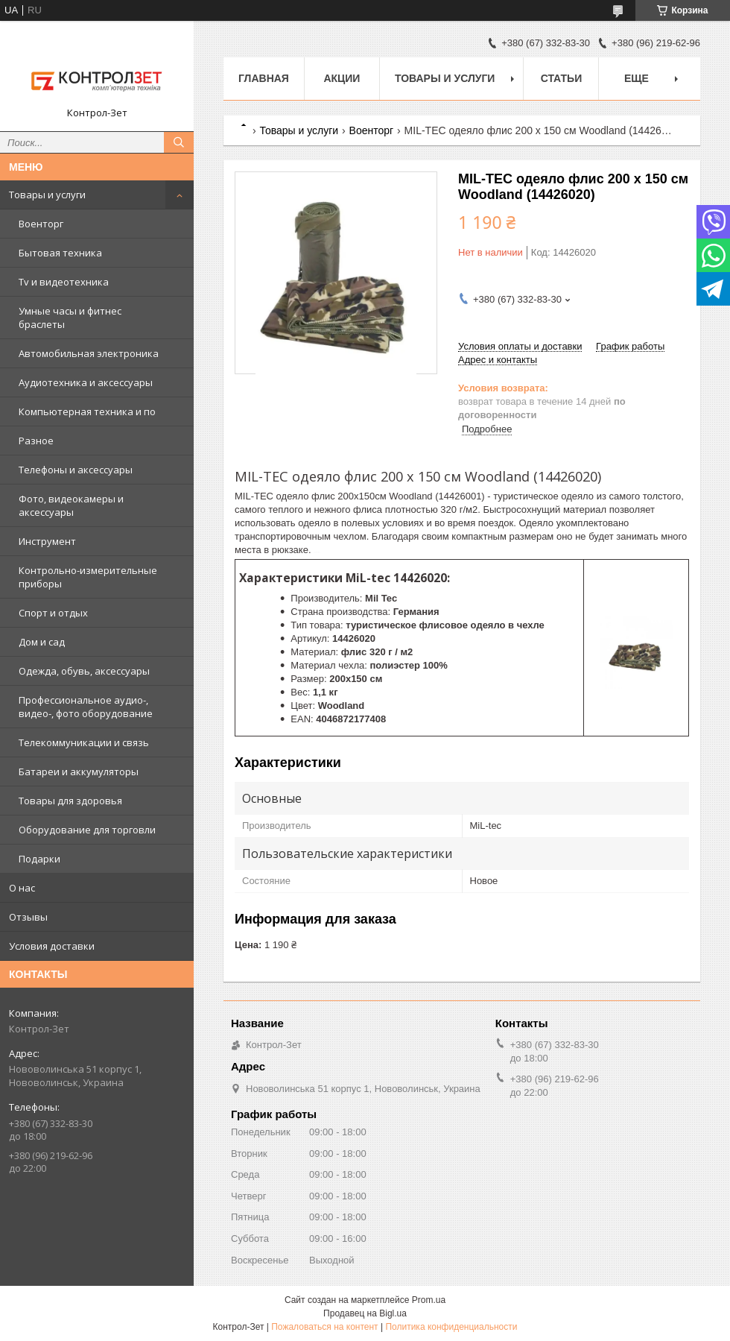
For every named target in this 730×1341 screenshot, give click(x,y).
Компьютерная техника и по (87, 411)
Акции (341, 78)
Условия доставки (52, 946)
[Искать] (179, 142)
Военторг (41, 223)
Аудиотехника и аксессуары (86, 382)
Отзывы (28, 917)
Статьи (562, 78)
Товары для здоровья (70, 800)
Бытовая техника (60, 252)
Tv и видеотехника (64, 281)
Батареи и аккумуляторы (79, 771)
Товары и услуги (47, 194)
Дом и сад (42, 642)
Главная (263, 78)
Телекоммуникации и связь (84, 742)
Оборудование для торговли (87, 829)
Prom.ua (428, 1300)
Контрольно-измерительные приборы (88, 577)
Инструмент (47, 541)
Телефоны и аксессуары (76, 469)
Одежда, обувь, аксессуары (84, 671)
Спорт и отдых (53, 612)
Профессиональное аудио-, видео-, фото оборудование (86, 706)
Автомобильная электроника (89, 353)
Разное (36, 440)
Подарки (39, 858)
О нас (22, 887)
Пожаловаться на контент (324, 1327)
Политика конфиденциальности (451, 1327)
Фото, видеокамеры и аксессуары (71, 505)
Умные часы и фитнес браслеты (70, 317)
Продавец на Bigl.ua (365, 1313)
